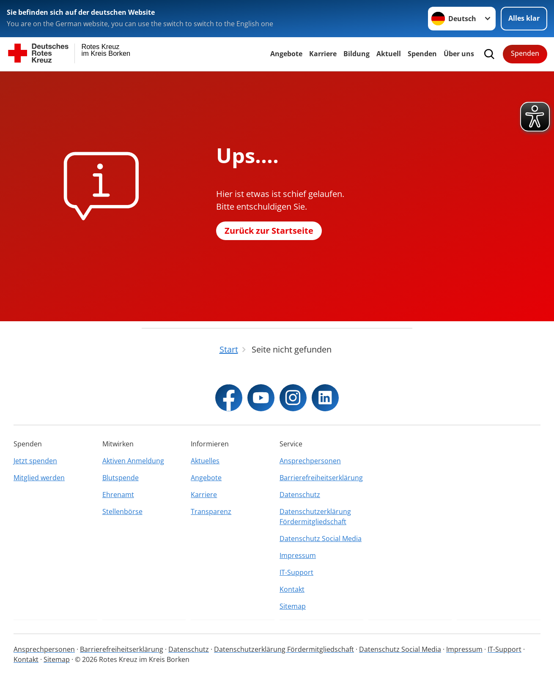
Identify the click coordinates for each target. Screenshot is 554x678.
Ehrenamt (118, 494)
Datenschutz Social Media (321, 538)
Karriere (323, 53)
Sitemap (293, 606)
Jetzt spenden (35, 460)
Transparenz (211, 511)
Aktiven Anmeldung (133, 460)
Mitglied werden (39, 477)
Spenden (422, 53)
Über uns (459, 53)
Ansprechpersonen (310, 460)
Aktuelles (205, 460)
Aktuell (388, 53)
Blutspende (120, 477)
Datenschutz (300, 494)
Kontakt (292, 589)
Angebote (286, 53)
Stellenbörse (122, 511)
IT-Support (296, 572)
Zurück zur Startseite (269, 230)
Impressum (298, 555)
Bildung (356, 53)
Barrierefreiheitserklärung (321, 477)
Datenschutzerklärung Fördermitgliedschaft (315, 516)
